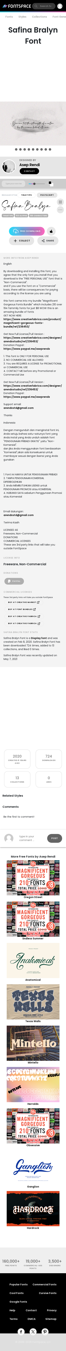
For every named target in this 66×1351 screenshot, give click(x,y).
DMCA (32, 1319)
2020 (17, 756)
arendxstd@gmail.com (19, 408)
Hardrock (33, 1228)
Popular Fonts (19, 1284)
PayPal (14, 581)
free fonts (11, 1265)
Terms (14, 1319)
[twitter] (33, 1331)
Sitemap (50, 1319)
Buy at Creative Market (24, 602)
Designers (55, 1265)
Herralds (33, 1104)
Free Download (26, 231)
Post (54, 838)
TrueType (26, 195)
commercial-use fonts (33, 1267)
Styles (22, 16)
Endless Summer (33, 938)
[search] (43, 6)
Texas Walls (33, 1021)
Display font (39, 638)
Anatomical (33, 980)
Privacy (51, 1310)
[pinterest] (45, 1331)
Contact (29, 171)
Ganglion (33, 1186)
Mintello (33, 1062)
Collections (39, 16)
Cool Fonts (17, 1293)
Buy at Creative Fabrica (24, 616)
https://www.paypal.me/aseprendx (27, 349)
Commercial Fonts (44, 1284)
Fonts (9, 16)
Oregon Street (33, 897)
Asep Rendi (29, 164)
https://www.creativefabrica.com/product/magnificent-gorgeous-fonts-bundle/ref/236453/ (32, 322)
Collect (21, 241)
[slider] (34, 184)
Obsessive (33, 1145)
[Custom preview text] (13, 184)
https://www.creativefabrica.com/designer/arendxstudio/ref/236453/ (33, 339)
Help (12, 1310)
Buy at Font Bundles (22, 609)
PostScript (47, 195)
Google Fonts (18, 1301)
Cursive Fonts (47, 1293)
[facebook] (21, 1331)
